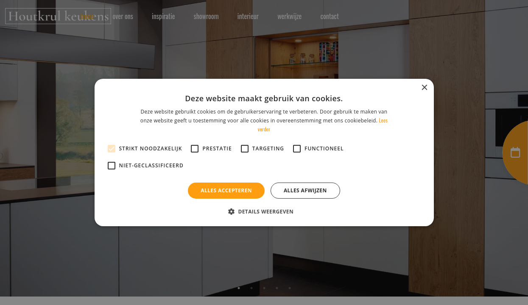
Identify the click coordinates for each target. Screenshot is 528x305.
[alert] (264, 152)
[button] (264, 211)
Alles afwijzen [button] (305, 190)
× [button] (424, 88)
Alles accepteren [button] (226, 190)
